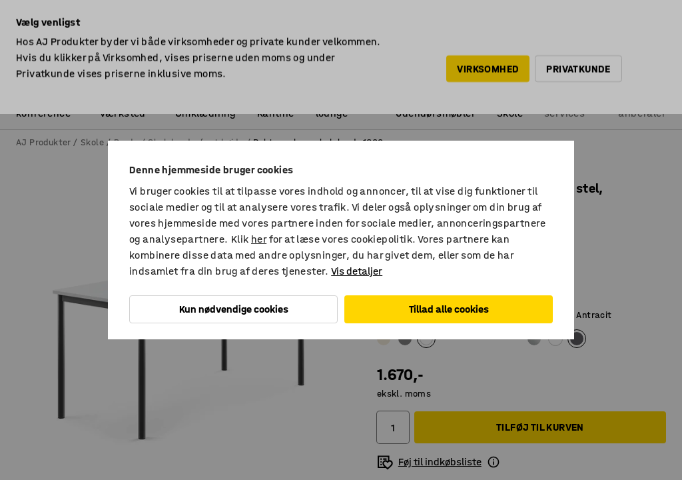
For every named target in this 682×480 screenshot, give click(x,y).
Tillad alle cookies (449, 309)
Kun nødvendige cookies (233, 309)
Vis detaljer (356, 271)
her (258, 239)
